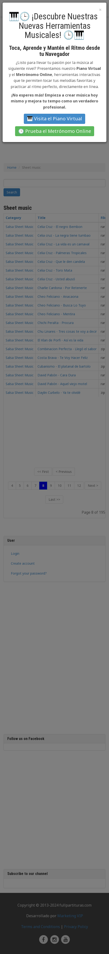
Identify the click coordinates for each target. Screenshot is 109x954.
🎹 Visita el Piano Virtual (54, 118)
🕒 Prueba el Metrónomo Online (54, 131)
